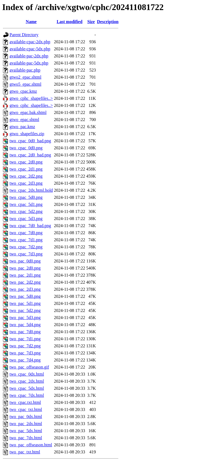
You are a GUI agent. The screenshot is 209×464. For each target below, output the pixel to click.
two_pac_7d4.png (25, 360)
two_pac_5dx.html (26, 430)
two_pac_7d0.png (25, 331)
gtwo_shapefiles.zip (27, 133)
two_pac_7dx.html (26, 437)
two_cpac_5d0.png (26, 197)
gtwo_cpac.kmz (23, 91)
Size (91, 21)
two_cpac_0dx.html (27, 374)
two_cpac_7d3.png (26, 254)
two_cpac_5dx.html (27, 388)
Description (107, 21)
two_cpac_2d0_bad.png (30, 155)
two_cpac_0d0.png (26, 148)
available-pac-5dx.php (29, 63)
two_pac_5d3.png (25, 317)
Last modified (69, 21)
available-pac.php (25, 70)
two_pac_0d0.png (25, 261)
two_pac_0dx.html (26, 416)
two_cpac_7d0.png (26, 232)
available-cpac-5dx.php (30, 49)
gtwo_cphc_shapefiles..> (31, 98)
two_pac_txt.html (25, 452)
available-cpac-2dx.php (30, 41)
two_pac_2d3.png (25, 289)
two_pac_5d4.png (25, 324)
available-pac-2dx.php (29, 56)
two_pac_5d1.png (25, 303)
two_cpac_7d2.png (26, 247)
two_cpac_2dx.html (27, 381)
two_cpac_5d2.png (26, 211)
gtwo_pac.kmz (22, 126)
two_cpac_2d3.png (26, 183)
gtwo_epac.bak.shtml (28, 112)
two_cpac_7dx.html (27, 395)
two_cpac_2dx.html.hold (31, 190)
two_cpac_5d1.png (26, 204)
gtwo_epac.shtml (24, 119)
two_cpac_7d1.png (26, 239)
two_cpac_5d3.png (26, 218)
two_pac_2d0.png (25, 268)
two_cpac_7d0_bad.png (30, 225)
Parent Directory (24, 34)
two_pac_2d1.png (25, 275)
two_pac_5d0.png (25, 296)
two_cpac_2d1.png (26, 169)
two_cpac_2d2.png (26, 176)
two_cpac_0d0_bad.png (30, 140)
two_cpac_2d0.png (26, 162)
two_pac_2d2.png (25, 282)
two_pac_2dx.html (26, 423)
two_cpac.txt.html (25, 402)
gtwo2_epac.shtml (25, 77)
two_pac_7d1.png (25, 338)
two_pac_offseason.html (31, 445)
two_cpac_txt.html (26, 409)
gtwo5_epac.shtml (25, 84)
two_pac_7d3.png (25, 353)
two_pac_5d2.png (25, 310)
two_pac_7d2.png (25, 346)
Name (31, 21)
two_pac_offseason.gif (29, 367)
